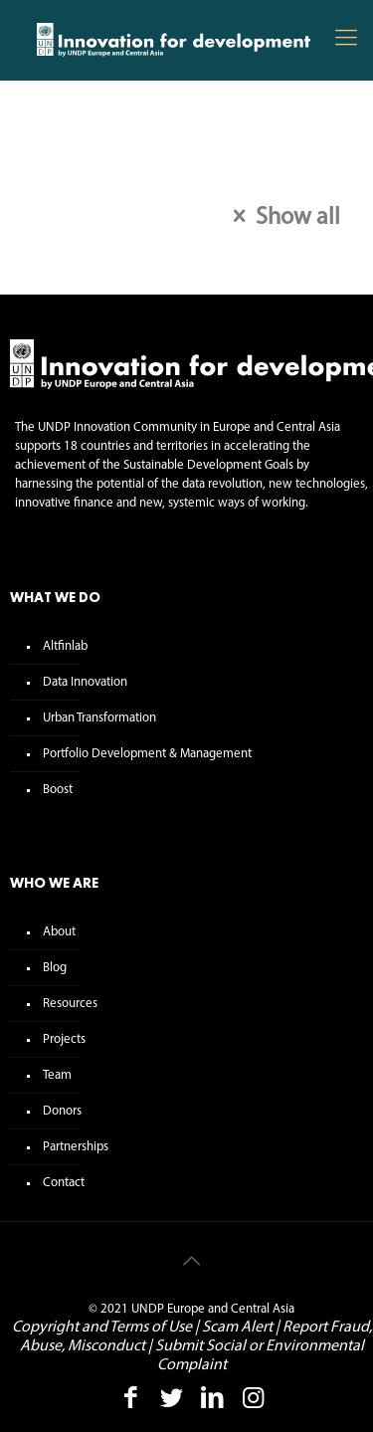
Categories (70, 194)
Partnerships (75, 1146)
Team (57, 1075)
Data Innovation (85, 682)
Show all (281, 218)
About (59, 931)
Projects (64, 1039)
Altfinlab (65, 646)
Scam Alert (237, 1327)
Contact (64, 1182)
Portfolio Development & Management (147, 753)
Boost (58, 789)
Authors (214, 194)
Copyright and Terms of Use (102, 1327)
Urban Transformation (99, 718)
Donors (62, 1111)
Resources (70, 1003)
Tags (141, 194)
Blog (55, 967)
